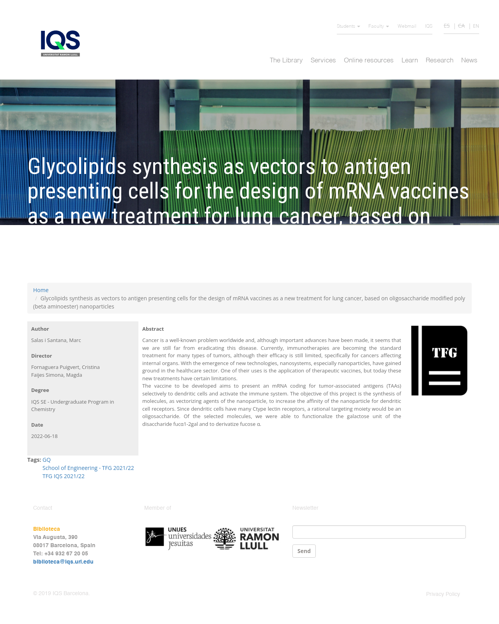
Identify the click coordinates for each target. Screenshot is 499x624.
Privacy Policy (443, 594)
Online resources (369, 60)
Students (348, 26)
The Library (286, 60)
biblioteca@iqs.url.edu (63, 562)
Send (304, 551)
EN (476, 26)
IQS (428, 26)
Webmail (407, 26)
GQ (46, 459)
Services (323, 60)
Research (439, 60)
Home (41, 290)
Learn (410, 60)
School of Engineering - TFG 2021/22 (88, 468)
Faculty (378, 26)
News (469, 60)
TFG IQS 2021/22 (63, 476)
